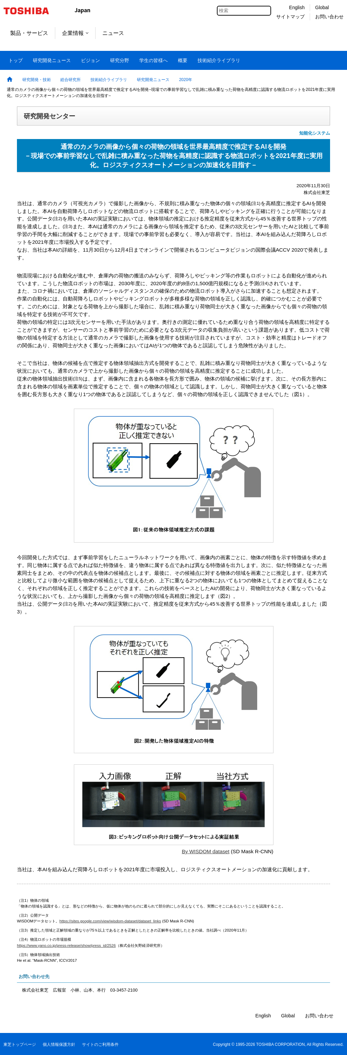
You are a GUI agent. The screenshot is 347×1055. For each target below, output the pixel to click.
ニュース (113, 33)
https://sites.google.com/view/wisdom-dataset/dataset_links (110, 921)
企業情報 (75, 33)
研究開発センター (49, 116)
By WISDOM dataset (205, 851)
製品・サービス (29, 33)
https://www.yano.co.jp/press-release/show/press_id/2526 (66, 945)
